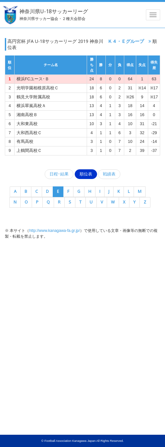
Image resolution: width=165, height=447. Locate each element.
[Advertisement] (82, 292)
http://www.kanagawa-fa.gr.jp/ (54, 230)
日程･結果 (59, 174)
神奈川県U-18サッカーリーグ (53, 14)
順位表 (86, 174)
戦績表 (109, 174)
